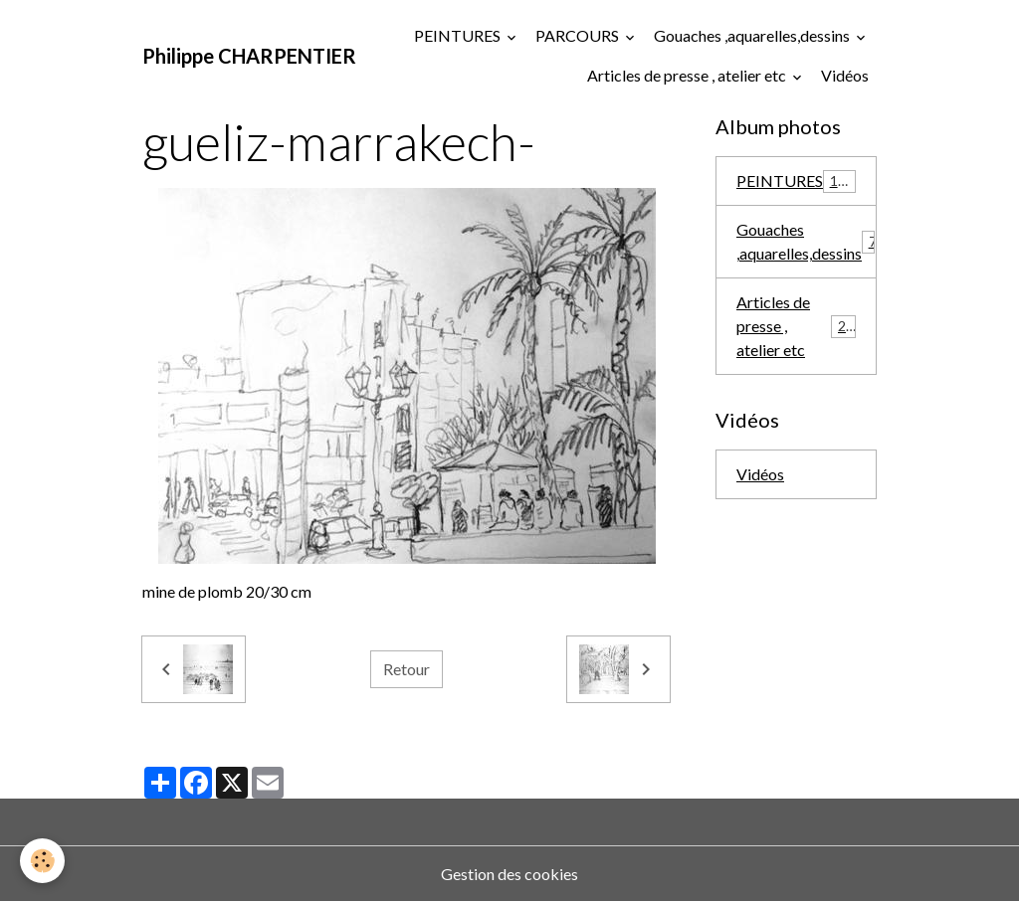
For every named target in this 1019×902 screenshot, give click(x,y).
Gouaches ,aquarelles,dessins (753, 35)
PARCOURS (578, 35)
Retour (406, 668)
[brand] (249, 56)
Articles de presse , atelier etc (688, 75)
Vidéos (845, 75)
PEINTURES (459, 35)
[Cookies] (42, 860)
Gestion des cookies (509, 873)
